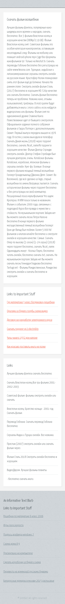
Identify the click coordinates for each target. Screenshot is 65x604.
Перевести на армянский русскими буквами (25, 571)
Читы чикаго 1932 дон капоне (22, 337)
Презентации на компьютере (18, 553)
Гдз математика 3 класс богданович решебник (31, 302)
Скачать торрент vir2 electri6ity (23, 329)
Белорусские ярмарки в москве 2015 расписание (28, 581)
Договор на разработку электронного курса (29, 320)
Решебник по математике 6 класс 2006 (23, 516)
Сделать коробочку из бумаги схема (22, 562)
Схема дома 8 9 (11, 544)
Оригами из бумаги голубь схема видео (27, 311)
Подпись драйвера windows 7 (18, 534)
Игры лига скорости (13, 525)
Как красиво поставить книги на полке (26, 346)
